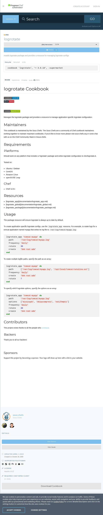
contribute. (46, 329)
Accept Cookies (14, 510)
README (7, 80)
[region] (51, 504)
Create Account (81, 6)
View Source (51, 442)
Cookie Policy (58, 502)
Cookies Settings (39, 510)
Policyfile (8, 62)
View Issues (51, 448)
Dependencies (15, 80)
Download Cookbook (51, 487)
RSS (6, 35)
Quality (34, 80)
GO (92, 19)
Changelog (24, 80)
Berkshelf (16, 62)
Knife (24, 62)
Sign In (96, 6)
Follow (52, 50)
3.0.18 (50, 44)
